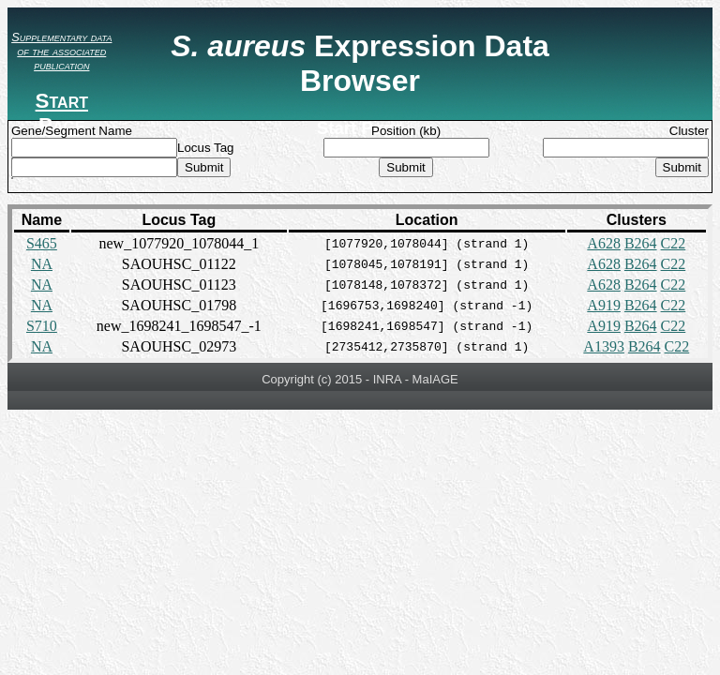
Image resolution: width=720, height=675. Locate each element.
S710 (41, 326)
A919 (604, 305)
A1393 (603, 346)
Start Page (62, 113)
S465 (41, 243)
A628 (604, 243)
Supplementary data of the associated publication (61, 51)
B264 (640, 243)
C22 (673, 243)
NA (41, 264)
